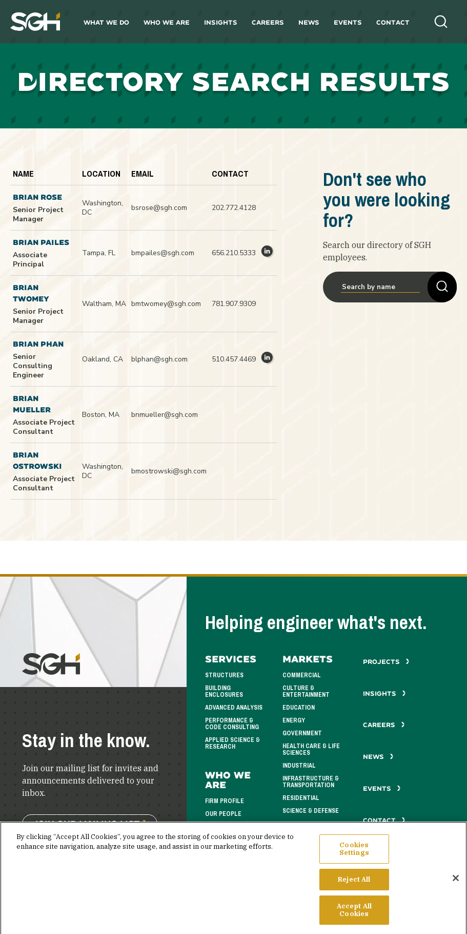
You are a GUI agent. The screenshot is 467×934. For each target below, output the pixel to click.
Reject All (354, 887)
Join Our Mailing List (86, 823)
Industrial (299, 765)
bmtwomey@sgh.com (166, 304)
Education (298, 707)
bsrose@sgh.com (159, 208)
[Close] (455, 886)
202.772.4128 (234, 208)
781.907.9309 (234, 304)
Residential (300, 798)
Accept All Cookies (354, 918)
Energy (293, 720)
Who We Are (167, 22)
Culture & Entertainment (306, 691)
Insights (220, 22)
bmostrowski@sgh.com (169, 471)
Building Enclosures (224, 691)
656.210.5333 (234, 253)
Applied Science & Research (232, 743)
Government (302, 733)
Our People (223, 813)
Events (348, 22)
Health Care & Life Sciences (311, 749)
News (308, 22)
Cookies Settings (354, 857)
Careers (268, 22)
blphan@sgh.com (159, 359)
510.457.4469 (234, 359)
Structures (224, 675)
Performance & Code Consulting (232, 724)
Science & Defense (310, 810)
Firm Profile (224, 801)
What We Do (106, 22)
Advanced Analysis (233, 707)
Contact (393, 22)
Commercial (301, 675)
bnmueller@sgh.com (164, 415)
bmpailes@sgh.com (162, 253)
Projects (386, 661)
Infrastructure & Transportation (310, 782)
